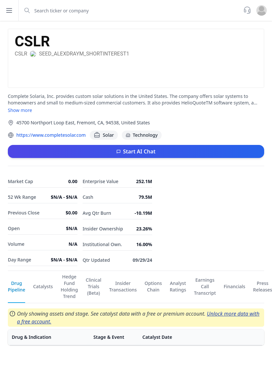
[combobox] (130, 10)
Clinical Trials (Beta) (94, 286)
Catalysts (43, 286)
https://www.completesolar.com (51, 135)
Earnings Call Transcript (205, 286)
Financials (234, 286)
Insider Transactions (123, 286)
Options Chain (153, 286)
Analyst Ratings (178, 286)
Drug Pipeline (16, 286)
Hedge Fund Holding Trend (69, 286)
